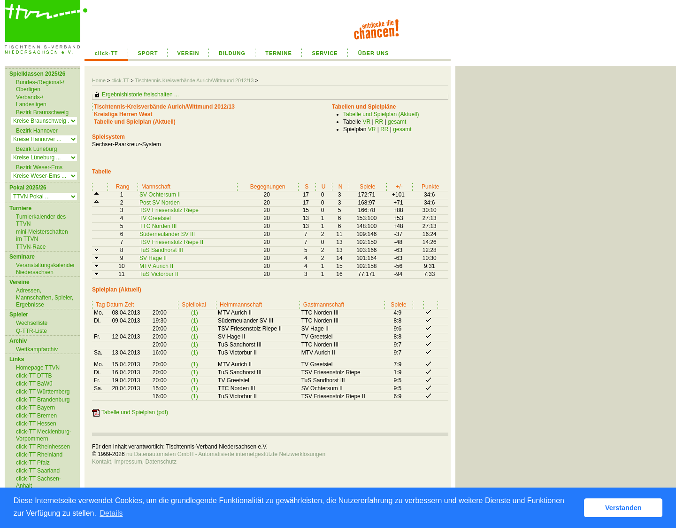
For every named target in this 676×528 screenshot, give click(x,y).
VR (366, 121)
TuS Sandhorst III (161, 250)
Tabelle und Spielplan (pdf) (134, 412)
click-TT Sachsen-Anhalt (38, 482)
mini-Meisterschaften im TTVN (42, 235)
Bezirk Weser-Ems (39, 167)
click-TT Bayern (35, 407)
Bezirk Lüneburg (36, 149)
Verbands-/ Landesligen (31, 101)
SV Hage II (153, 258)
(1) (194, 312)
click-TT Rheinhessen (43, 446)
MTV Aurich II (156, 266)
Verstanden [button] (623, 508)
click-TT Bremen (36, 415)
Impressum (128, 461)
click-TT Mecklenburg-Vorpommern (43, 435)
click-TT (106, 53)
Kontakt (101, 461)
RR (379, 121)
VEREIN (188, 53)
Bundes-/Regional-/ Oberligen (40, 86)
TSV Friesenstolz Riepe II (171, 242)
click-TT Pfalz (33, 462)
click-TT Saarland (38, 470)
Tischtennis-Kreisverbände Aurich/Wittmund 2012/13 (195, 80)
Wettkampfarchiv (37, 349)
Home (99, 80)
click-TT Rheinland (39, 454)
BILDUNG (232, 53)
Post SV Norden (159, 202)
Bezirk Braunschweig (42, 112)
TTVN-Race (31, 247)
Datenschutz (161, 461)
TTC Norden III (158, 226)
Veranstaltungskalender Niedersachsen (45, 269)
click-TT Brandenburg (43, 399)
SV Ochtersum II (160, 194)
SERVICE (325, 53)
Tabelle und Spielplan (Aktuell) (381, 114)
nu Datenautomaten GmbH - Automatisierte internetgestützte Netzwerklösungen (225, 454)
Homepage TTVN (38, 367)
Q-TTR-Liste (31, 331)
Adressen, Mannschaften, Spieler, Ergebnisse (44, 297)
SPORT (148, 53)
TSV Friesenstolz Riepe (169, 210)
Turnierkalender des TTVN (41, 220)
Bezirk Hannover (37, 130)
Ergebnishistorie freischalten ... (140, 94)
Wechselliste (31, 323)
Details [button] (111, 513)
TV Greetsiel (155, 218)
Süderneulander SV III (167, 234)
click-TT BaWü (34, 383)
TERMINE (278, 53)
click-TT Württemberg (42, 391)
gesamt (397, 121)
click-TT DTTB (34, 375)
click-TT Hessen (36, 423)
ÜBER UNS (373, 53)
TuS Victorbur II (158, 274)
